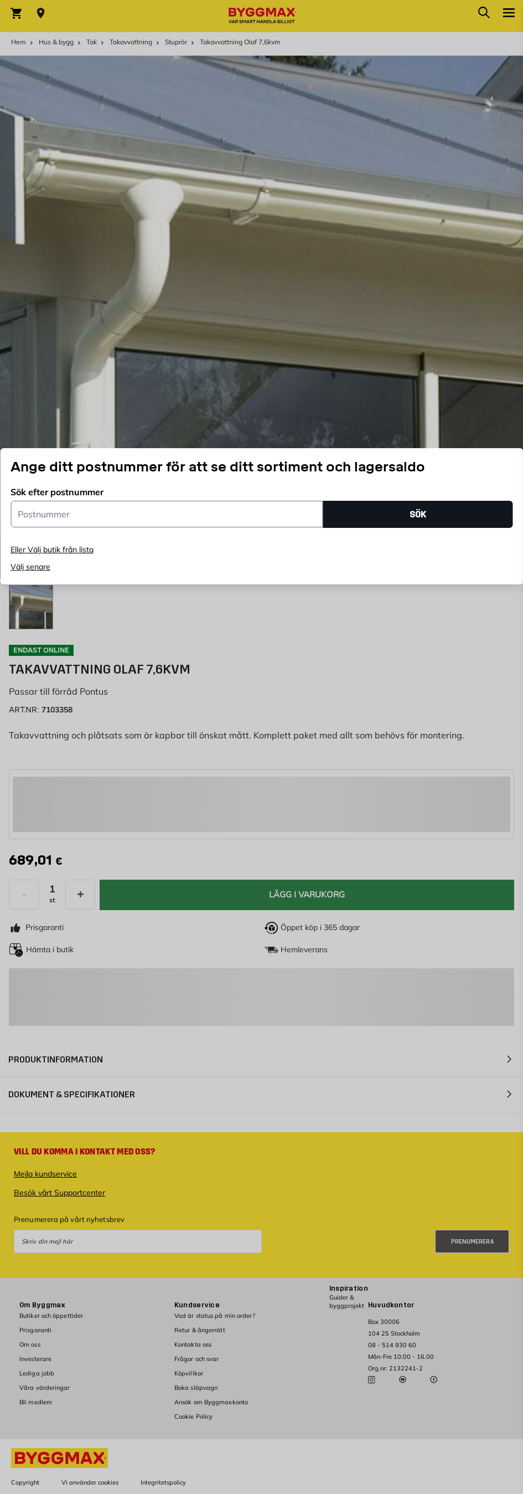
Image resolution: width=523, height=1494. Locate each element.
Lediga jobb (36, 1373)
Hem (18, 42)
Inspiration (348, 1288)
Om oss (29, 1344)
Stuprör (176, 42)
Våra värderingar (44, 1388)
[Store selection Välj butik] (41, 13)
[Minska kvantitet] (24, 895)
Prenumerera (472, 1241)
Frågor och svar (196, 1359)
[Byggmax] (261, 16)
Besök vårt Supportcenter (59, 1193)
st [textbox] (52, 900)
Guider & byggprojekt (346, 1301)
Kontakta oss (192, 1344)
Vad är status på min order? (214, 1316)
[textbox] (37, 861)
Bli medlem (35, 1402)
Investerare (35, 1359)
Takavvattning (131, 42)
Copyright (25, 1482)
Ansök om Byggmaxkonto (211, 1402)
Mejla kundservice (45, 1174)
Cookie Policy (193, 1416)
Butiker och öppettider (51, 1316)
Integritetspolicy (163, 1482)
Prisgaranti (35, 1330)
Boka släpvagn (196, 1388)
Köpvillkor (188, 1373)
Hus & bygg (56, 42)
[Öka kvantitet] (80, 895)
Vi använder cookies (89, 1482)
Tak (91, 42)
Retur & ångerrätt (199, 1330)
